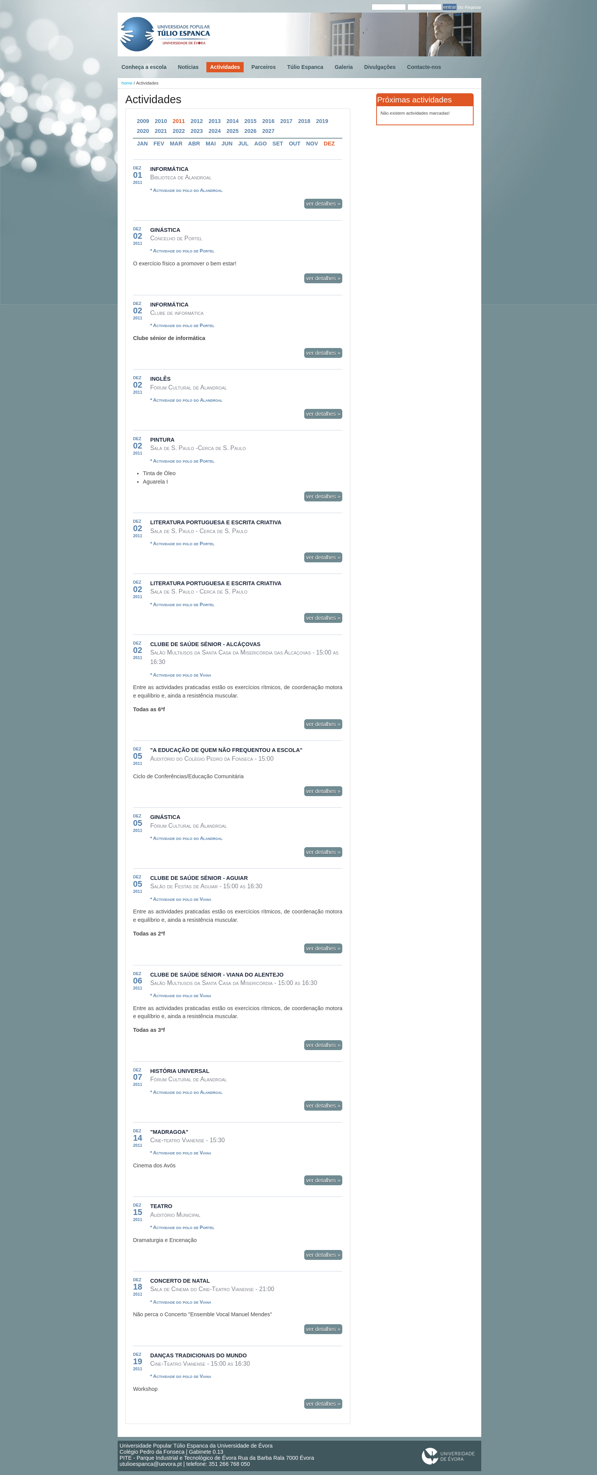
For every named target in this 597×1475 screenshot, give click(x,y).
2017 (286, 121)
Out (294, 143)
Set (278, 143)
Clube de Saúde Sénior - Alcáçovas (205, 644)
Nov (312, 143)
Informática (169, 169)
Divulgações (380, 67)
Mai (210, 143)
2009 (143, 121)
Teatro (161, 1206)
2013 (215, 121)
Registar (473, 7)
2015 (250, 121)
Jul (243, 143)
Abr (194, 143)
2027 (268, 131)
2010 (161, 121)
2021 (161, 131)
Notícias (188, 67)
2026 (250, 131)
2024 (215, 131)
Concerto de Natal (180, 1281)
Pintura (162, 440)
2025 (233, 131)
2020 (143, 131)
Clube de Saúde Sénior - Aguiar (198, 878)
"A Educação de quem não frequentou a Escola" (226, 750)
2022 (179, 131)
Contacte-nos (424, 67)
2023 (197, 131)
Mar (176, 143)
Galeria (344, 67)
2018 (304, 121)
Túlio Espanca (305, 67)
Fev (158, 143)
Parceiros (263, 67)
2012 (197, 121)
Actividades (225, 67)
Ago (260, 143)
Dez (329, 143)
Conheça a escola (143, 67)
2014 (233, 121)
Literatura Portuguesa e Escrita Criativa (215, 522)
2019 (322, 121)
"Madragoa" (169, 1132)
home (126, 83)
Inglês (160, 379)
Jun (227, 143)
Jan (142, 143)
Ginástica (165, 230)
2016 (268, 121)
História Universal (179, 1071)
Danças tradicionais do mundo (198, 1355)
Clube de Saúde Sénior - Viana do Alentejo (216, 975)
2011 (179, 121)
